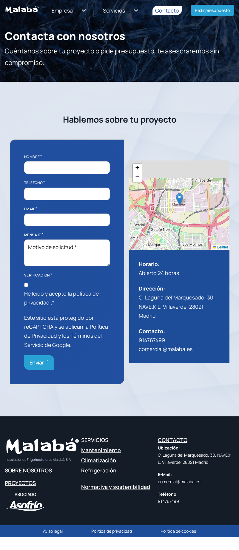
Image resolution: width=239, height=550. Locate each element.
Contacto (167, 10)
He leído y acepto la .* (61, 298)
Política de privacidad (111, 531)
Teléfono (33, 182)
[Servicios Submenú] (136, 10)
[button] (179, 199)
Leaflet (220, 247)
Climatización (98, 460)
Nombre (32, 156)
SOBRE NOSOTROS (28, 470)
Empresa (62, 10)
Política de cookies (178, 531)
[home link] (22, 11)
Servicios (114, 10)
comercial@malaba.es (165, 349)
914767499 (152, 340)
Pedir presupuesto (212, 10)
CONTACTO (172, 440)
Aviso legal (53, 531)
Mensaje (32, 234)
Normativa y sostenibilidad (115, 486)
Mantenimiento (101, 450)
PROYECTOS (20, 482)
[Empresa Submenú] (84, 10)
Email (29, 208)
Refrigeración (98, 470)
